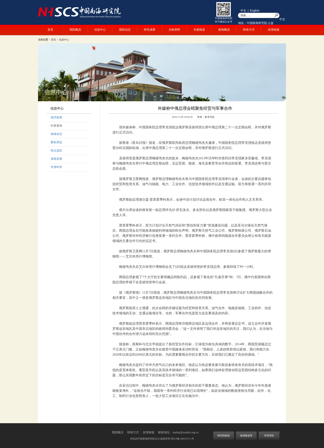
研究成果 (149, 29)
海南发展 (56, 158)
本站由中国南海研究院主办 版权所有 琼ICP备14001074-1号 (162, 438)
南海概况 (224, 29)
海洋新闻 (56, 117)
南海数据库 (246, 435)
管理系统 (269, 435)
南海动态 (56, 134)
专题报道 (199, 29)
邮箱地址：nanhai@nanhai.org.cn (178, 432)
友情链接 (273, 29)
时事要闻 (56, 125)
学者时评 (56, 167)
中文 (243, 10)
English (255, 10)
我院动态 (125, 29)
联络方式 (249, 29)
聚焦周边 (56, 142)
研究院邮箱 (223, 435)
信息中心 (100, 29)
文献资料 (174, 29)
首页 (50, 29)
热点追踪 (56, 150)
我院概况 (75, 29)
